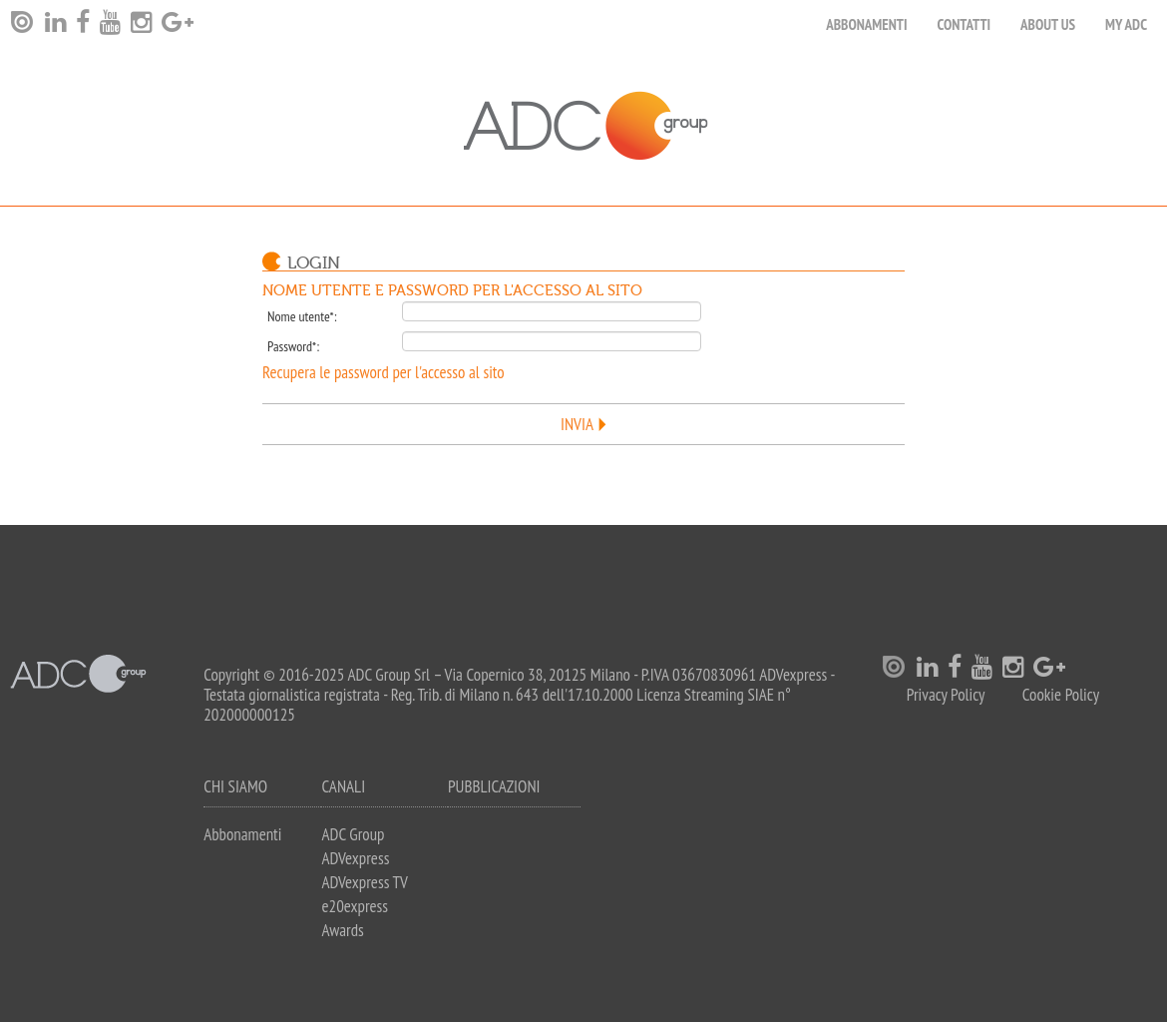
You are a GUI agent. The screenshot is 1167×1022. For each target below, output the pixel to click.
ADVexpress (355, 858)
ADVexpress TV (364, 882)
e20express (354, 906)
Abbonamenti (866, 24)
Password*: (293, 346)
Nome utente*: (302, 316)
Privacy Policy (946, 695)
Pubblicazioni (494, 786)
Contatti (964, 24)
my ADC (1126, 24)
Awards (342, 930)
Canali (343, 786)
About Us (1047, 24)
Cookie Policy (1060, 695)
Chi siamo (235, 786)
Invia (577, 424)
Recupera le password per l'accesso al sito (383, 372)
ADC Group (352, 834)
